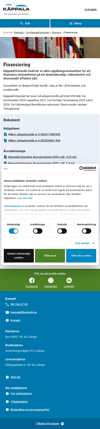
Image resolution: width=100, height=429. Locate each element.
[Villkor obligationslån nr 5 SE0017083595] (50, 134)
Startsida (18, 32)
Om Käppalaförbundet (37, 32)
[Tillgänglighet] (16, 402)
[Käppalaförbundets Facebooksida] (32, 282)
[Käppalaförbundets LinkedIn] (69, 282)
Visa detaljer (82, 243)
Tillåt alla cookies (81, 255)
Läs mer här (25, 198)
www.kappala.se (14, 206)
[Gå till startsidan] (16, 9)
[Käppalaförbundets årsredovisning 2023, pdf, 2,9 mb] (50, 163)
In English (91, 9)
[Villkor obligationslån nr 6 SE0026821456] (50, 141)
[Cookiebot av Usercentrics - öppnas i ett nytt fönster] (81, 168)
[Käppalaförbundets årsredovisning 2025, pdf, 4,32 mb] (50, 157)
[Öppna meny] (75, 23)
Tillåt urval (50, 255)
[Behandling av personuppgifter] (27, 410)
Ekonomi (56, 32)
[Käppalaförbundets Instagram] (50, 282)
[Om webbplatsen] (18, 394)
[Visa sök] (25, 23)
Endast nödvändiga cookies (18, 255)
